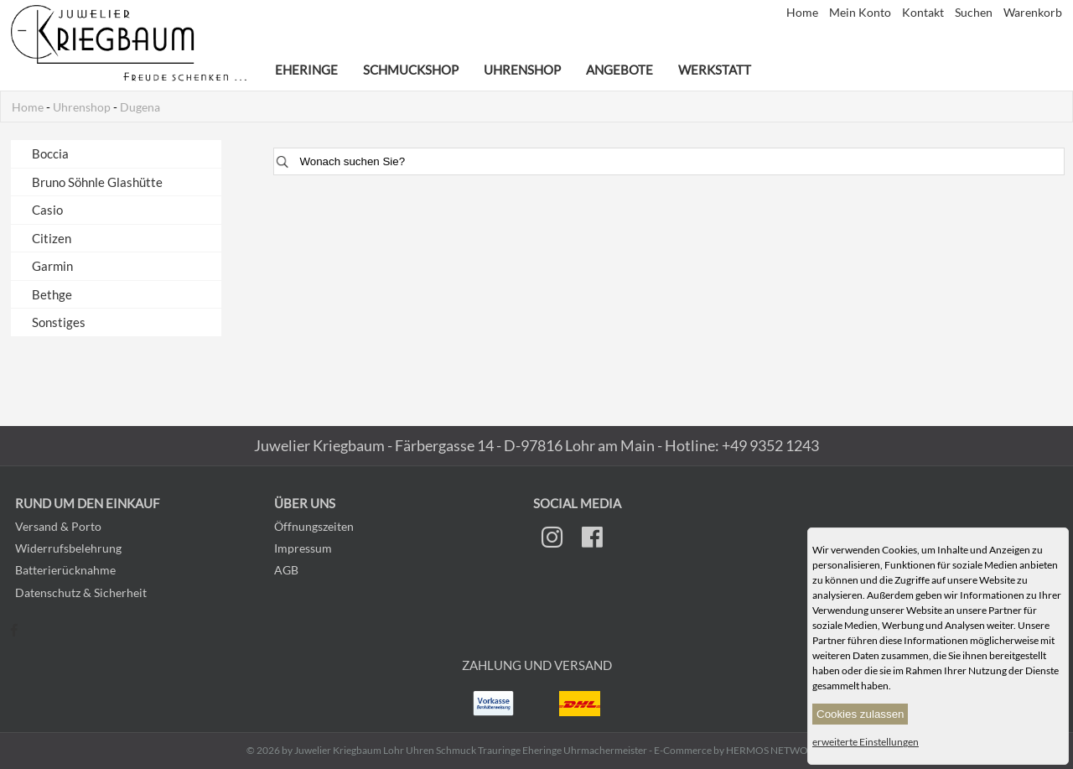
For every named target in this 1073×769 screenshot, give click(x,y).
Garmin (52, 265)
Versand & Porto (58, 526)
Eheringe (306, 69)
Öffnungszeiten (314, 526)
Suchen (975, 12)
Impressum (303, 548)
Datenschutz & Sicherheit (81, 592)
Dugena (140, 107)
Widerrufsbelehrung (68, 548)
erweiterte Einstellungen (865, 741)
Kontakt (924, 12)
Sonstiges (59, 322)
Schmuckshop (411, 69)
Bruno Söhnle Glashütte (97, 182)
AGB (286, 570)
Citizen (51, 238)
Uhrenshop (522, 69)
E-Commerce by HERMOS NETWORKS (740, 750)
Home (803, 12)
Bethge (52, 294)
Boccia (50, 153)
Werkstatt (714, 69)
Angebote (619, 69)
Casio (47, 209)
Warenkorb (1032, 12)
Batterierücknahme (65, 570)
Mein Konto (861, 12)
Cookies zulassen (860, 714)
